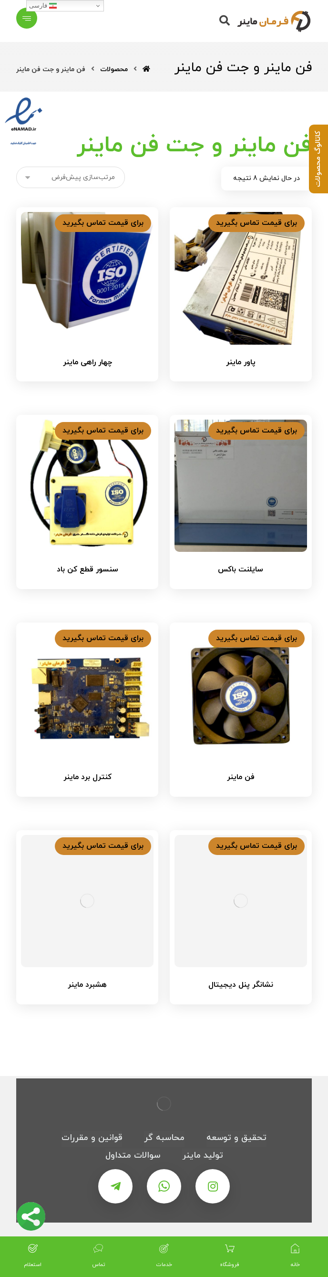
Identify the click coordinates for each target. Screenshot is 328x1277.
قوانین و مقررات (92, 1138)
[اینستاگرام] (212, 1186)
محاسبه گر (164, 1138)
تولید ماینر (202, 1155)
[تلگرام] (115, 1186)
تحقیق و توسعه (236, 1138)
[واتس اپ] (164, 1186)
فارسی (43, 6)
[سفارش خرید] (70, 177)
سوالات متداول (132, 1155)
